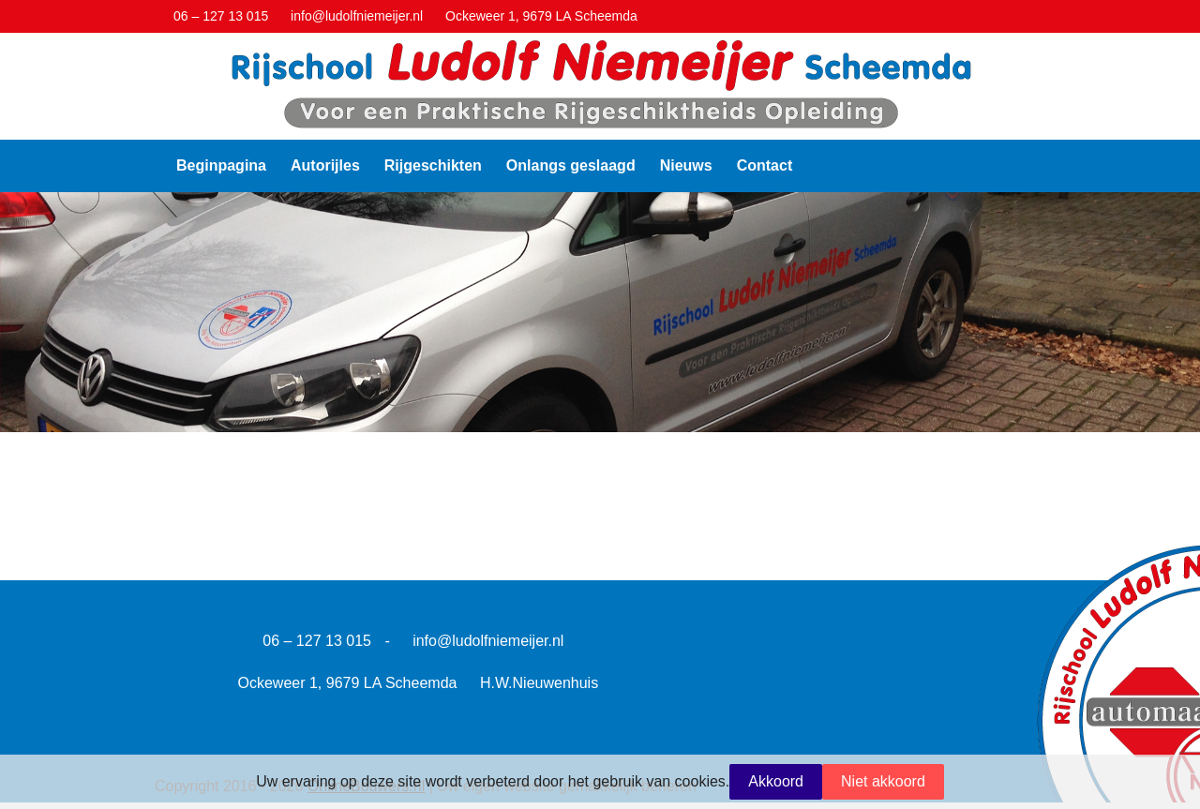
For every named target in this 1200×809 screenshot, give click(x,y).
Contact (765, 165)
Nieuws (686, 165)
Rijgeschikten (433, 165)
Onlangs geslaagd (571, 165)
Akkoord (775, 781)
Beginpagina (221, 165)
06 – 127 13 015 (316, 641)
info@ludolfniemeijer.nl (487, 641)
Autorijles (325, 165)
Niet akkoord (883, 781)
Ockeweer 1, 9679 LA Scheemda (348, 683)
